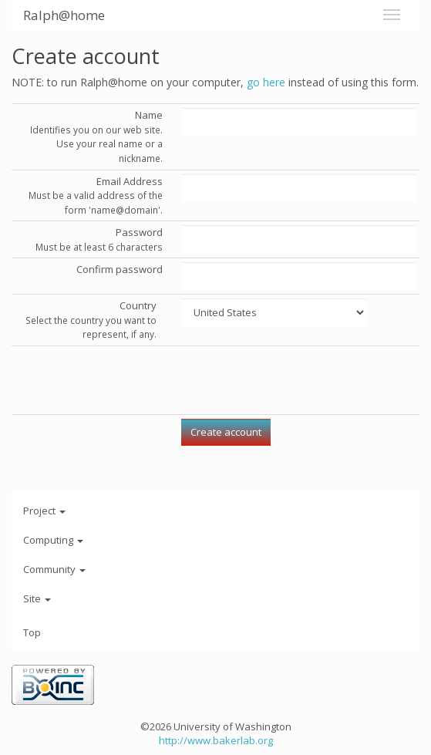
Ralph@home (64, 15)
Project (44, 510)
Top (32, 632)
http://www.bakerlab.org (216, 740)
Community (54, 569)
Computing (53, 540)
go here (266, 82)
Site (37, 598)
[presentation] (298, 380)
